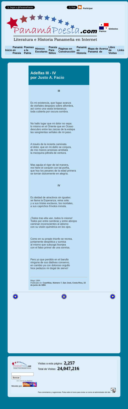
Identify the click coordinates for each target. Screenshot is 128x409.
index (15, 371)
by (28, 381)
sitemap (22, 371)
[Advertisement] (64, 325)
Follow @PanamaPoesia (52, 8)
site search (20, 381)
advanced (32, 371)
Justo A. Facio (51, 77)
